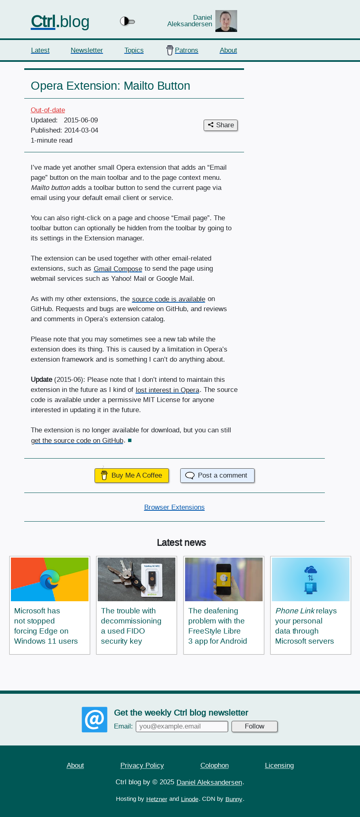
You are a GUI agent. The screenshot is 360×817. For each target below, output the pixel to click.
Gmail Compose (118, 268)
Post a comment (222, 475)
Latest (40, 50)
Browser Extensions (174, 507)
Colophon (214, 765)
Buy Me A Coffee (137, 475)
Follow (254, 726)
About (228, 50)
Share (225, 125)
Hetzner (156, 799)
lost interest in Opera (167, 390)
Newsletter (87, 50)
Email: (171, 726)
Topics (134, 50)
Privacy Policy (142, 765)
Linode (189, 799)
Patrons (186, 50)
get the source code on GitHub (77, 440)
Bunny (233, 799)
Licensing (279, 765)
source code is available (168, 299)
